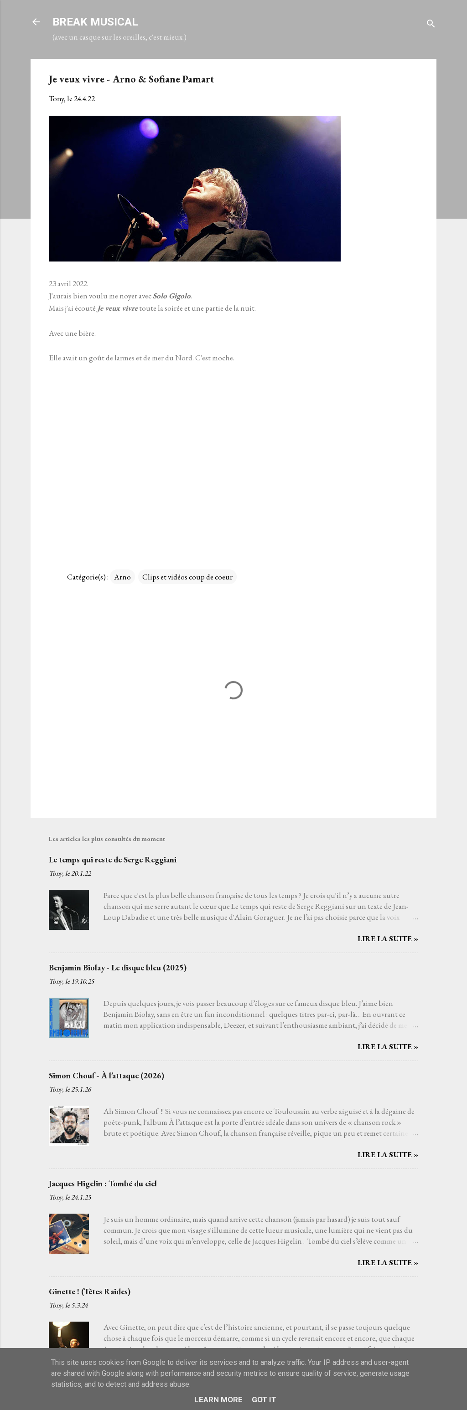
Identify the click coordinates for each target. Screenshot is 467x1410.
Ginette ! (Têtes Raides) (89, 1291)
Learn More (218, 1399)
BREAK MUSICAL (95, 21)
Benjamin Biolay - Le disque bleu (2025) (118, 967)
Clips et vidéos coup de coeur (187, 577)
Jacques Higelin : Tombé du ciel (103, 1183)
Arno (122, 577)
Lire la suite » (388, 938)
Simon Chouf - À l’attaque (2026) (106, 1075)
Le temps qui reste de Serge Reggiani (112, 859)
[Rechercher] (430, 25)
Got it (264, 1399)
